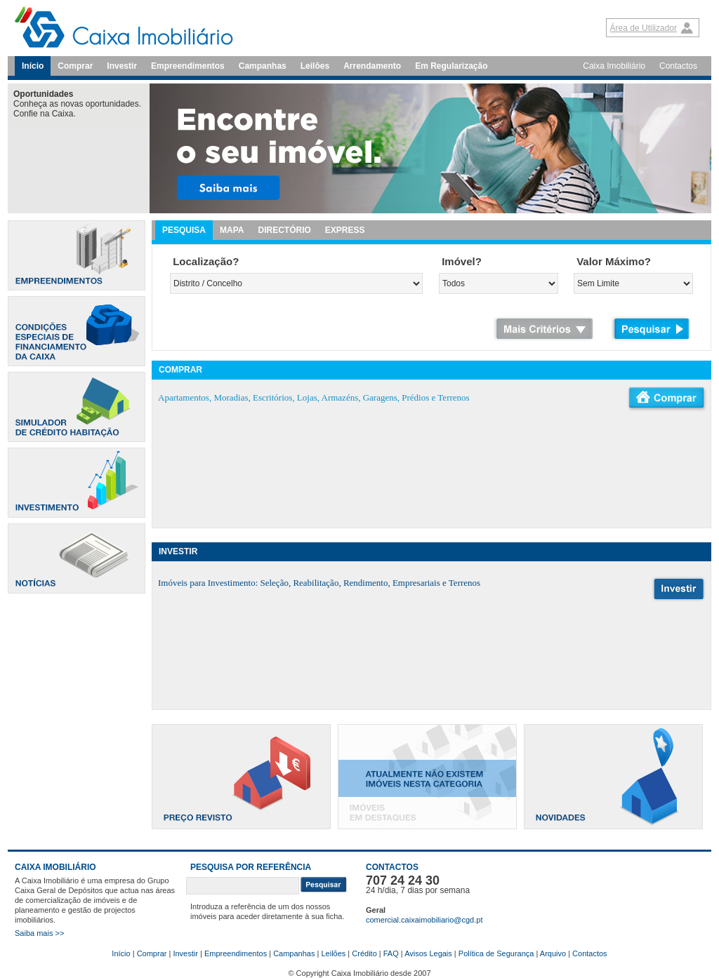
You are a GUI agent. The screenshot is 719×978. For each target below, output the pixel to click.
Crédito (364, 953)
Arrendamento (372, 66)
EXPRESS (345, 230)
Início (33, 66)
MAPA (232, 230)
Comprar (75, 66)
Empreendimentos (188, 66)
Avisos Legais (428, 953)
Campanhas (262, 66)
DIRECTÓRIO (284, 230)
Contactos (678, 66)
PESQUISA (184, 230)
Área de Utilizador (643, 28)
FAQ (391, 953)
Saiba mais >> (39, 933)
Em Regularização (451, 66)
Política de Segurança (496, 953)
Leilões (315, 66)
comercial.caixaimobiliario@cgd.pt (424, 920)
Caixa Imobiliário (614, 66)
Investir (122, 66)
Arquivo (553, 953)
